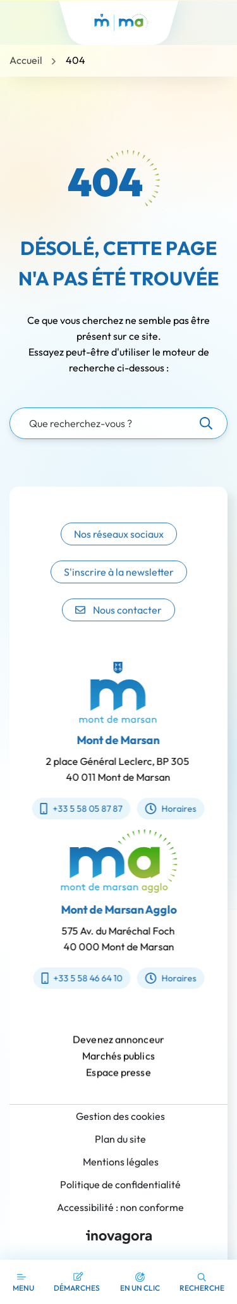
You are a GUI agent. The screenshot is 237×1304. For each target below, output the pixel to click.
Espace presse (118, 1080)
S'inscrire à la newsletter (119, 583)
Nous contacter (118, 621)
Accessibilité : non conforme (120, 1207)
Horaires (162, 808)
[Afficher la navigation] (23, 1282)
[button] (140, 1282)
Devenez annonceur (118, 1047)
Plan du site (120, 1139)
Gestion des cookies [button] (120, 1116)
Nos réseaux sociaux (119, 545)
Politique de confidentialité (120, 1184)
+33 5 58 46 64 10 (89, 978)
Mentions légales (121, 1161)
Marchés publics (118, 1063)
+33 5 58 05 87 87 (73, 808)
